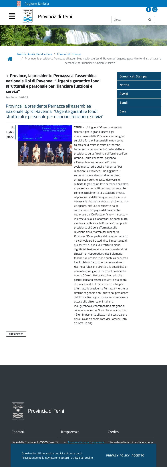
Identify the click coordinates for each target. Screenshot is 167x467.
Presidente (16, 334)
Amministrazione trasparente (86, 442)
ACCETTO (138, 455)
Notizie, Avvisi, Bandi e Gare (34, 54)
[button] (139, 76)
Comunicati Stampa (69, 54)
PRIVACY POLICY (118, 455)
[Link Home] (9, 59)
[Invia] (149, 19)
